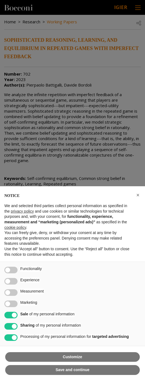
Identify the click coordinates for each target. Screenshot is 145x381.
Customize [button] (72, 357)
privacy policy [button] (22, 211)
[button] (137, 195)
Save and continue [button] (73, 370)
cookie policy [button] (15, 227)
